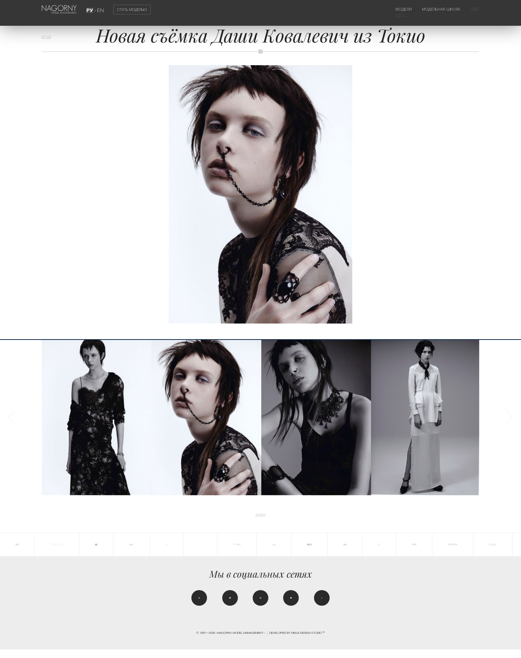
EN (99, 9)
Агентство (468, 9)
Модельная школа (428, 9)
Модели (379, 9)
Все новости (58, 41)
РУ (91, 9)
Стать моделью (132, 9)
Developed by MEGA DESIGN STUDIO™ (297, 641)
